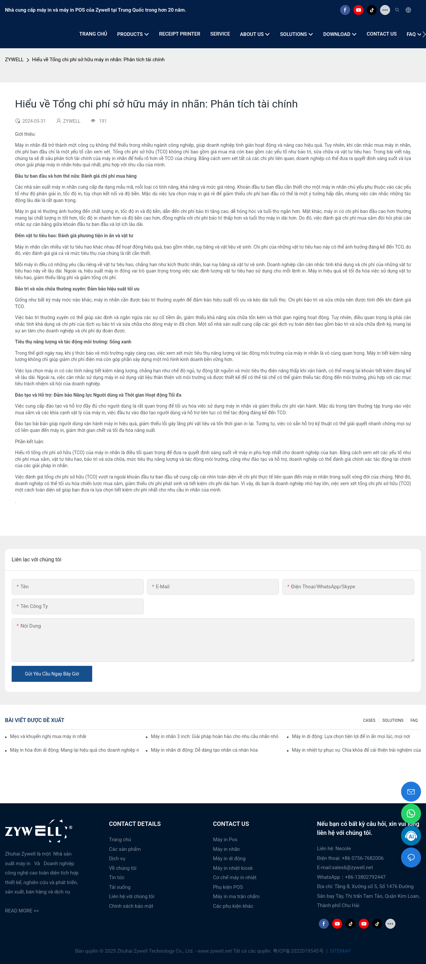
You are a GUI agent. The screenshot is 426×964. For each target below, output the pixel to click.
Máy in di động (229, 859)
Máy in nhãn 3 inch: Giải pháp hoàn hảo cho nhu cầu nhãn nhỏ (214, 736)
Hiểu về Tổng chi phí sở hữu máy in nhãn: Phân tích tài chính (98, 60)
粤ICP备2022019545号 (299, 951)
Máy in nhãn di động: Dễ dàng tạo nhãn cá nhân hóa (204, 750)
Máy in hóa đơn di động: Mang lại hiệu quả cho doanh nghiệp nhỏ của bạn (74, 750)
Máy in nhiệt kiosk (233, 868)
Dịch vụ (117, 859)
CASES (369, 720)
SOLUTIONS (393, 720)
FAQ (414, 720)
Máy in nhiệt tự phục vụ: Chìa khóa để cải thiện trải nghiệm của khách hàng (356, 750)
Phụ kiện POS (228, 887)
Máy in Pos (225, 840)
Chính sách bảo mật (131, 906)
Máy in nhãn (226, 849)
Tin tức (117, 877)
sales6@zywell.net (352, 867)
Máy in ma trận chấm (236, 896)
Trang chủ (120, 840)
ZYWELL (14, 60)
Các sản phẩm (125, 849)
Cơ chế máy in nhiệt (235, 877)
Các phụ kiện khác (233, 906)
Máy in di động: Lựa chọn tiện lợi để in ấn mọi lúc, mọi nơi (351, 736)
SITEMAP (340, 951)
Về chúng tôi (123, 868)
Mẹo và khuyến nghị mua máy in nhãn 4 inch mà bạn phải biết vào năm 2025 (48, 736)
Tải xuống (120, 887)
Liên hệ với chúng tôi (132, 896)
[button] (424, 34)
